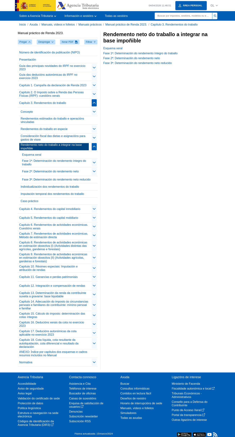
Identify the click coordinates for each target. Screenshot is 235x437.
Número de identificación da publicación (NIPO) (49, 52)
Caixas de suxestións (82, 398)
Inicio (22, 24)
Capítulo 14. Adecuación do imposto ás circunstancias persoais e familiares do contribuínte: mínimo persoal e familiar (53, 305)
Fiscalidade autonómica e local (193, 388)
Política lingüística (29, 408)
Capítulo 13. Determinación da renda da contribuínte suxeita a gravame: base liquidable (52, 294)
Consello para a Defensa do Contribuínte (189, 403)
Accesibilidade (27, 383)
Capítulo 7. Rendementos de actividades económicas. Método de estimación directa (53, 235)
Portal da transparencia (188, 415)
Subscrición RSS (80, 421)
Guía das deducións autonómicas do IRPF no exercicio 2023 (48, 76)
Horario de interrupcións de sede (141, 403)
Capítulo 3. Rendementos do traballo (174, 24)
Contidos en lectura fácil (135, 393)
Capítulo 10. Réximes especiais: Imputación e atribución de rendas (48, 268)
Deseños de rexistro (133, 398)
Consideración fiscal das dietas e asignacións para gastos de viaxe (53, 137)
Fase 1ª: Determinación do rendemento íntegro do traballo (54, 162)
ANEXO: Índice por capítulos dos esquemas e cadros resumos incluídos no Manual (53, 353)
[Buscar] (183, 16)
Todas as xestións (116, 15)
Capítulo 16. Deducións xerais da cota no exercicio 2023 (51, 324)
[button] (214, 5)
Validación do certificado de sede (39, 398)
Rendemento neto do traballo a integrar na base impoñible (51, 146)
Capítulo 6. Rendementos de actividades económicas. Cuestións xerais (53, 226)
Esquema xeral (31, 154)
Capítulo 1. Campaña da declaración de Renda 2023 (53, 85)
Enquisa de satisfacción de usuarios (86, 405)
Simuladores (128, 413)
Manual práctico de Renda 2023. (126, 24)
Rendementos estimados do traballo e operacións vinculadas (52, 120)
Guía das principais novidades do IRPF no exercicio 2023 (52, 67)
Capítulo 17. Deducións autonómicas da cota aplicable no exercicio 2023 (48, 333)
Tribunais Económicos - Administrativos (187, 395)
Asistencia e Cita (80, 383)
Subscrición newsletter (83, 416)
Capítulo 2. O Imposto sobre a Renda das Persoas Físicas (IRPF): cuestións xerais (51, 94)
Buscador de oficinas (82, 393)
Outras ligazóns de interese (189, 419)
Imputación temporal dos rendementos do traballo (52, 193)
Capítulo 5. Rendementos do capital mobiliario (48, 217)
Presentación (27, 59)
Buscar (124, 383)
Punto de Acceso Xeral (188, 410)
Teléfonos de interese (83, 388)
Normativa (25, 362)
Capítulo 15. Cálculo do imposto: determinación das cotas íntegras (52, 315)
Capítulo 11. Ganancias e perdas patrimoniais (48, 276)
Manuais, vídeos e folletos (58, 24)
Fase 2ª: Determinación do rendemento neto (50, 171)
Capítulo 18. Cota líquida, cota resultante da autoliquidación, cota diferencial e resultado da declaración (49, 343)
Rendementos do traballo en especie (44, 129)
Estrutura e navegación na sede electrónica (38, 414)
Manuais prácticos (90, 24)
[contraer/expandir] (94, 67)
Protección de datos (30, 403)
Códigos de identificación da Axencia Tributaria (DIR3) (36, 423)
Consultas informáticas (135, 388)
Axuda (34, 24)
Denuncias (76, 411)
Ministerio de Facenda (186, 383)
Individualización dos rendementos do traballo (50, 186)
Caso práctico (29, 201)
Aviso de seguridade (31, 388)
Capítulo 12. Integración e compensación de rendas (52, 285)
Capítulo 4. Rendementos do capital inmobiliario (49, 209)
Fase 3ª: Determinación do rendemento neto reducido (56, 179)
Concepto (27, 111)
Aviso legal (25, 393)
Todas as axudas (131, 417)
